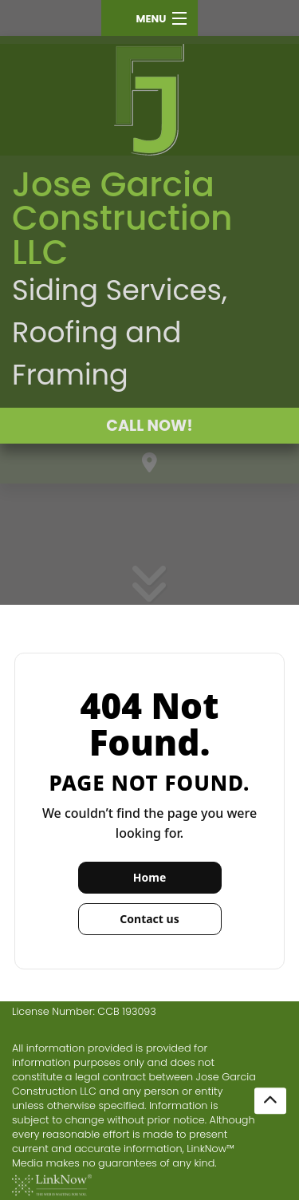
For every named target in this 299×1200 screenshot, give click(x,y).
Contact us (149, 918)
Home (149, 877)
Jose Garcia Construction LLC (122, 218)
